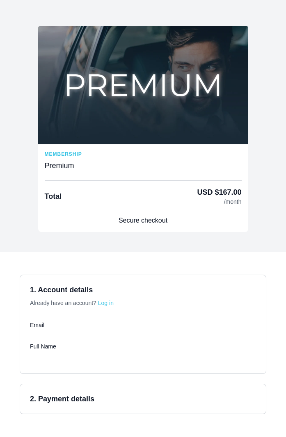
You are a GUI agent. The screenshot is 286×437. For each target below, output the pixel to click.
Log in (106, 303)
